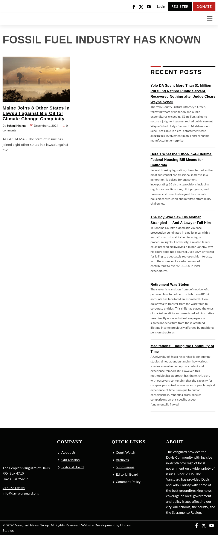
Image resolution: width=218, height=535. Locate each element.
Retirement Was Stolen (170, 284)
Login (161, 6)
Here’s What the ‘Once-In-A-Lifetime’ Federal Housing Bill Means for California (181, 159)
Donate (204, 6)
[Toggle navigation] (209, 19)
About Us (68, 452)
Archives (122, 460)
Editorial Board (72, 467)
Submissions (125, 467)
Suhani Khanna (16, 125)
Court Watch (125, 452)
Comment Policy (128, 481)
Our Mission (70, 460)
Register (179, 6)
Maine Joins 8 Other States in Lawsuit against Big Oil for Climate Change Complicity (36, 113)
